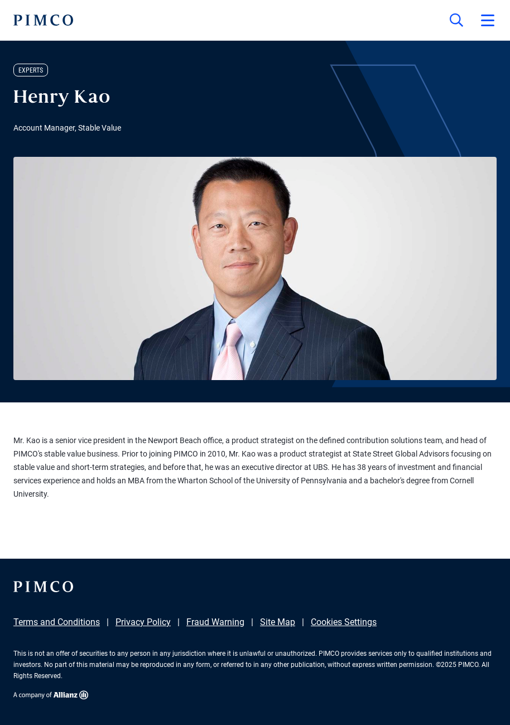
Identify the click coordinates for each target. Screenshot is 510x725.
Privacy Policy (143, 622)
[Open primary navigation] (488, 20)
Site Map (277, 622)
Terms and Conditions (56, 622)
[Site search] (456, 20)
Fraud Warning (215, 622)
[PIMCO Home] (43, 20)
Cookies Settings (344, 622)
